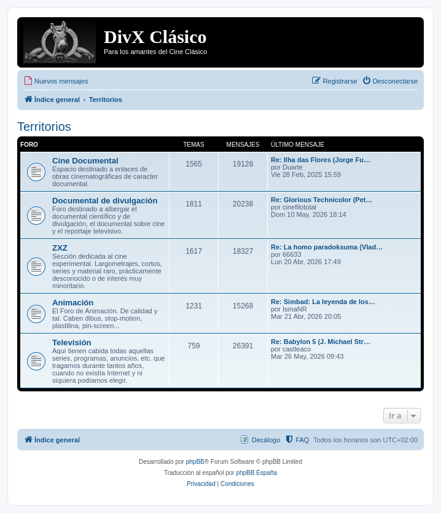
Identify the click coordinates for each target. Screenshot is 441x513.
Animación (72, 302)
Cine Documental (85, 160)
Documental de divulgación (104, 200)
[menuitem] (55, 81)
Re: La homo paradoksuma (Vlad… (327, 247)
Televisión (72, 342)
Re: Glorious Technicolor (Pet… (321, 199)
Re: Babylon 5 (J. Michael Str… (320, 341)
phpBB (195, 461)
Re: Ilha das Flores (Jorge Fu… (320, 159)
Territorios (44, 126)
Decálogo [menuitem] (266, 440)
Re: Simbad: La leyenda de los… (323, 301)
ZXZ (60, 248)
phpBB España (256, 472)
